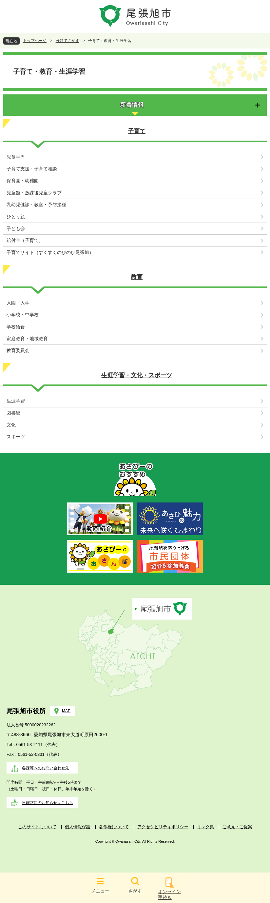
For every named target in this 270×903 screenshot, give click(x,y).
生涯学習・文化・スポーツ (136, 375)
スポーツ (16, 436)
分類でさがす (67, 40)
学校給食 (16, 326)
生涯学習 (16, 401)
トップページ (35, 40)
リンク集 (205, 826)
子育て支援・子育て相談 (32, 169)
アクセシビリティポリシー (162, 826)
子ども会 (16, 228)
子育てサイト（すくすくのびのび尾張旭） (50, 252)
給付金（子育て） (25, 240)
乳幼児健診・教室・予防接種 (36, 204)
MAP (66, 711)
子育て (136, 131)
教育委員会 (18, 350)
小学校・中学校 (23, 314)
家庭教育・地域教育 (27, 338)
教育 (137, 277)
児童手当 (16, 157)
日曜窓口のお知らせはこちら (47, 802)
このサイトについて (37, 826)
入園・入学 (18, 303)
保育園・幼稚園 (23, 180)
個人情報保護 (77, 826)
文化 (11, 424)
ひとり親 (16, 216)
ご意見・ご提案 (237, 826)
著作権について (114, 826)
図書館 (13, 413)
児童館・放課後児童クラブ (34, 192)
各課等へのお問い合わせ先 (45, 768)
